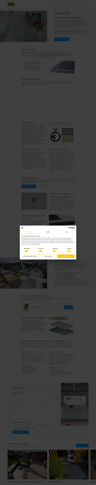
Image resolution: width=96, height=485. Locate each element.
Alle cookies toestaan (66, 256)
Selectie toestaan (48, 256)
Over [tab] (67, 232)
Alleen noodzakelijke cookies (29, 256)
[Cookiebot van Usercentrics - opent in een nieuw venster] (69, 228)
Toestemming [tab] (29, 232)
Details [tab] (48, 232)
